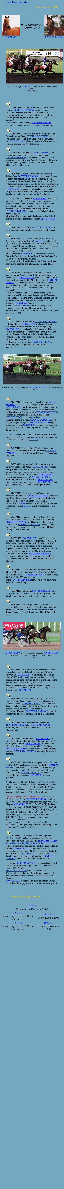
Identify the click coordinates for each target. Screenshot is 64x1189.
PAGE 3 (48, 922)
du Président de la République (19, 843)
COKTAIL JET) (43, 738)
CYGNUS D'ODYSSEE (38, 136)
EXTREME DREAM (41, 122)
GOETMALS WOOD (35, 575)
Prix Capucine (44, 841)
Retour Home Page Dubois (17, 2)
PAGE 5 (48, 914)
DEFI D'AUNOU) (42, 152)
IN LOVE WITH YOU (15, 141)
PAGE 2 (17, 922)
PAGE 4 (17, 912)
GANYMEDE (36, 775)
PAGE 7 (31, 905)
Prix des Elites (21, 303)
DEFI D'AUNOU (48, 219)
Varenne (38, 241)
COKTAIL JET (13, 189)
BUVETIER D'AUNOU (24, 110)
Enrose (22, 503)
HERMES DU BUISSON (29, 524)
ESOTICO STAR (13, 417)
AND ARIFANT (13, 407)
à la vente (33, 439)
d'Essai (54, 841)
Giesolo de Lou (22, 305)
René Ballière (38, 843)
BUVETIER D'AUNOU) (37, 711)
